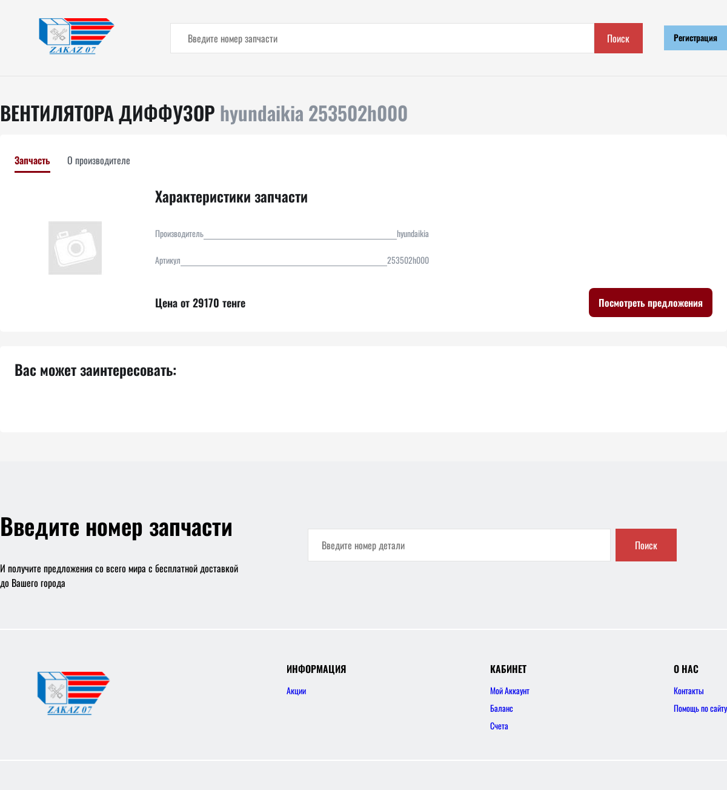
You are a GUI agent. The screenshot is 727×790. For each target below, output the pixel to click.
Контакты (689, 690)
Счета (499, 725)
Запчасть (32, 160)
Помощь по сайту (700, 707)
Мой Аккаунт (509, 690)
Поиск (618, 38)
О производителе (98, 160)
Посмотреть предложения (651, 302)
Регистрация (695, 37)
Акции (296, 690)
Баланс (501, 707)
